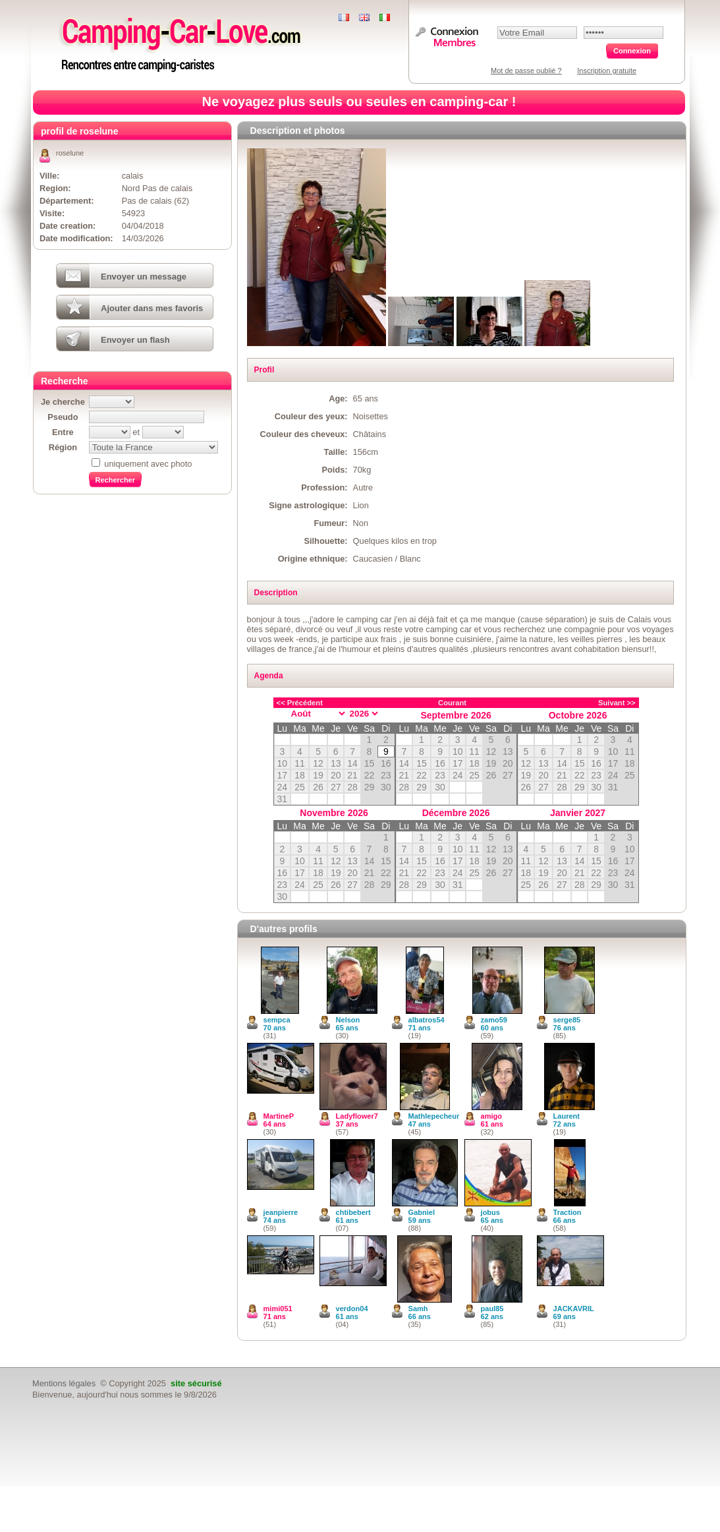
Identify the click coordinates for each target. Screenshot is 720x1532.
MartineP (278, 1116)
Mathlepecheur (434, 1116)
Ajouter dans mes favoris (152, 308)
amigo (491, 1116)
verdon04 (352, 1308)
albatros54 (426, 1020)
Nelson (348, 1020)
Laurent (566, 1116)
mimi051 (277, 1308)
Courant (452, 703)
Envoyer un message (143, 276)
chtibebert (353, 1212)
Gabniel (421, 1212)
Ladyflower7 (357, 1116)
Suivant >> (617, 703)
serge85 (567, 1020)
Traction (567, 1212)
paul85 (492, 1308)
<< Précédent (300, 703)
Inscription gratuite (606, 70)
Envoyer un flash (135, 340)
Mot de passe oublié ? (526, 70)
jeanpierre (280, 1212)
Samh (418, 1308)
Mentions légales (64, 1383)
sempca (277, 1020)
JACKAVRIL (573, 1308)
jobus (490, 1212)
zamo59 (494, 1020)
